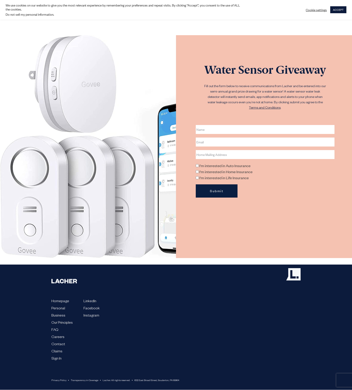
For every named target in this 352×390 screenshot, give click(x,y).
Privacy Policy (58, 380)
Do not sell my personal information (29, 14)
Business (58, 316)
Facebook (92, 309)
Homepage (60, 302)
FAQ (54, 330)
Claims (56, 352)
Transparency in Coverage (84, 380)
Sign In (56, 359)
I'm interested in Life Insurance (224, 177)
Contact (58, 345)
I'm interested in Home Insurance (226, 171)
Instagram (91, 316)
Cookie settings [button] (316, 10)
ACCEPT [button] (338, 10)
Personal (58, 309)
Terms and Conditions (265, 108)
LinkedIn (90, 302)
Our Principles (62, 323)
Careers (57, 338)
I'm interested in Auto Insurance (225, 165)
